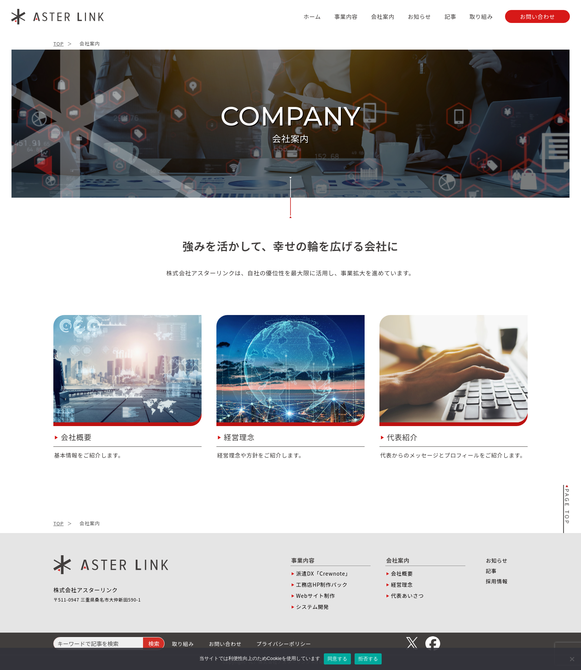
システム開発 (312, 606)
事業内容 (346, 16)
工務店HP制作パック (322, 584)
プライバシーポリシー (283, 643)
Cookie (274, 658)
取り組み (481, 16)
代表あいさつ (407, 595)
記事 (450, 16)
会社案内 (382, 16)
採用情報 (497, 581)
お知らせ (419, 16)
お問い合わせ (225, 643)
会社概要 (402, 573)
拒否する (368, 658)
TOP (58, 43)
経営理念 (402, 584)
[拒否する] (571, 659)
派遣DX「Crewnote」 (323, 573)
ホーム (312, 16)
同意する (337, 658)
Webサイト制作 (315, 595)
